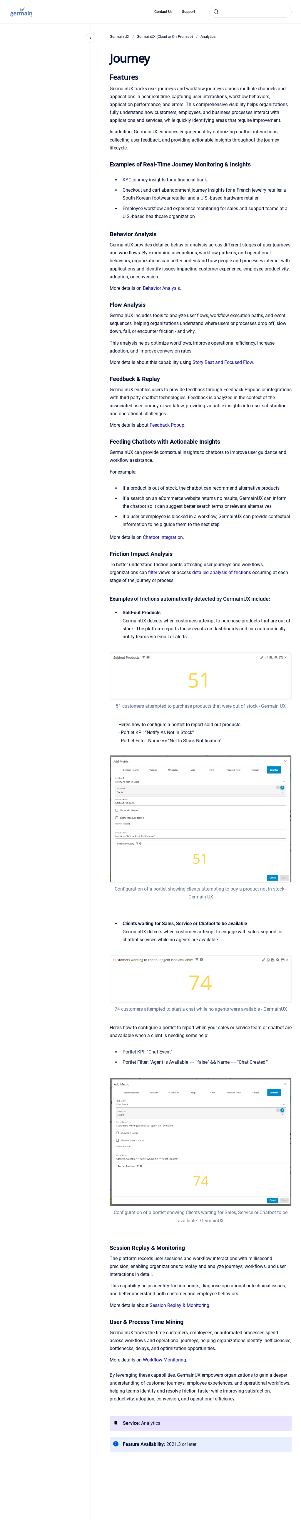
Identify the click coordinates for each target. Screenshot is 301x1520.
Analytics (208, 36)
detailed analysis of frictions (221, 572)
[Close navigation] (90, 37)
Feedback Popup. (167, 425)
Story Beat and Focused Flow (223, 362)
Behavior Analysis (161, 288)
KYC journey (135, 180)
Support (188, 11)
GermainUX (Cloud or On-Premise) (165, 36)
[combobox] (250, 11)
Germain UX (119, 36)
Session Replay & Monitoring (179, 1305)
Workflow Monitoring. (165, 1360)
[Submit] (216, 11)
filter (153, 572)
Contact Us (163, 11)
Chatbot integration (163, 537)
